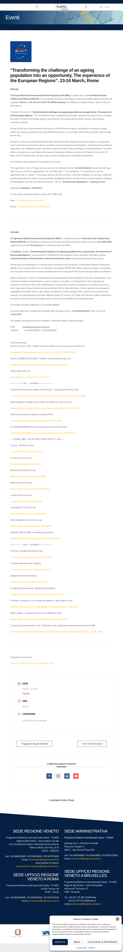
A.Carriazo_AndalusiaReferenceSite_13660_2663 (31, 557)
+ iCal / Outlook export (91, 743)
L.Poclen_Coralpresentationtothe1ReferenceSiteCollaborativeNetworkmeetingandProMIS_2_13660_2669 (56, 631)
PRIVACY (91, 948)
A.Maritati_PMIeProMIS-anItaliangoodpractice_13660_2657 (35, 538)
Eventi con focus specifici (35, 720)
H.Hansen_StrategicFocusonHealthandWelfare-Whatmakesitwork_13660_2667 (44, 607)
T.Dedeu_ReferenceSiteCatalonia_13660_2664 (30, 569)
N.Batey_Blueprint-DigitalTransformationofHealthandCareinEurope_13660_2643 (44, 408)
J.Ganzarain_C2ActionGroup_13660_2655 (28, 513)
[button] (117, 919)
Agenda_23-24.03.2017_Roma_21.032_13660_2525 (32, 663)
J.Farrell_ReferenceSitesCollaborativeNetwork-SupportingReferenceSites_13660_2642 (48, 396)
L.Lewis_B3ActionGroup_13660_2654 (26, 501)
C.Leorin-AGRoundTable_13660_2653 (26, 451)
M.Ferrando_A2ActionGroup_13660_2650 (28, 476)
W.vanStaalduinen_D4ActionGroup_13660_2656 (31, 526)
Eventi (12, 17)
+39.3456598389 (25, 206)
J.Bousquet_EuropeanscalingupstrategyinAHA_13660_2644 (36, 420)
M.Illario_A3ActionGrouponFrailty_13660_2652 (29, 489)
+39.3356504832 (42, 206)
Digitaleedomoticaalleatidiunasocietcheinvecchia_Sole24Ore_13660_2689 (42, 352)
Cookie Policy (81, 948)
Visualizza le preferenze (102, 942)
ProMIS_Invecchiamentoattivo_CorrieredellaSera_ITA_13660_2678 (38, 365)
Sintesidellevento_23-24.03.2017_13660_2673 (30, 377)
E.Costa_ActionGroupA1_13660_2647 (26, 464)
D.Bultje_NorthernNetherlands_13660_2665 (28, 582)
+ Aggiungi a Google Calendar (34, 743)
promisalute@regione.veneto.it (30, 200)
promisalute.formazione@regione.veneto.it (37, 866)
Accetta (60, 942)
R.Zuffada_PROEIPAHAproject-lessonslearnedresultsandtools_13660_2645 (42, 433)
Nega (77, 942)
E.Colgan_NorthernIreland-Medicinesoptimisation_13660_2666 (37, 594)
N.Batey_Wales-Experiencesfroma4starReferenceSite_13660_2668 (39, 619)
